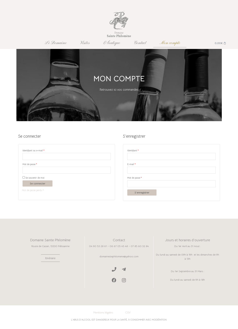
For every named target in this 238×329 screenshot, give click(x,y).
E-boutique (111, 43)
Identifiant (133, 150)
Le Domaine (56, 43)
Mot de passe (30, 164)
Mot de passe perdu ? (34, 190)
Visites (85, 43)
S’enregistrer (142, 193)
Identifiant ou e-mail (33, 150)
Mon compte (170, 43)
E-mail (131, 164)
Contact (140, 43)
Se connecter (37, 184)
